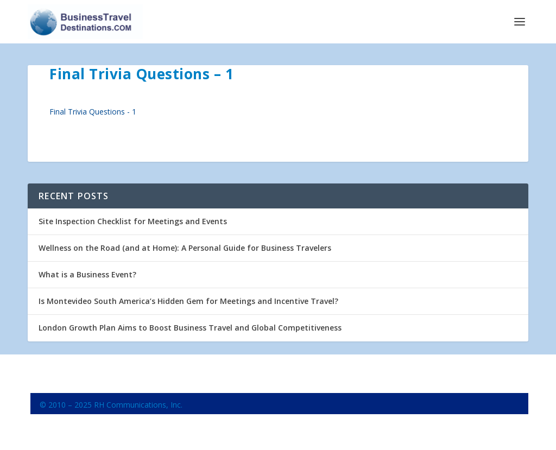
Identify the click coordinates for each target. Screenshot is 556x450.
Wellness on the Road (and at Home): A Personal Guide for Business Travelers (185, 248)
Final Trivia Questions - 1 (92, 111)
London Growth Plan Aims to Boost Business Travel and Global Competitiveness (190, 327)
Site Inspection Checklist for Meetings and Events (133, 221)
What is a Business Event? (87, 274)
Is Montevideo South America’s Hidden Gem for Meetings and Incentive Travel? (188, 301)
